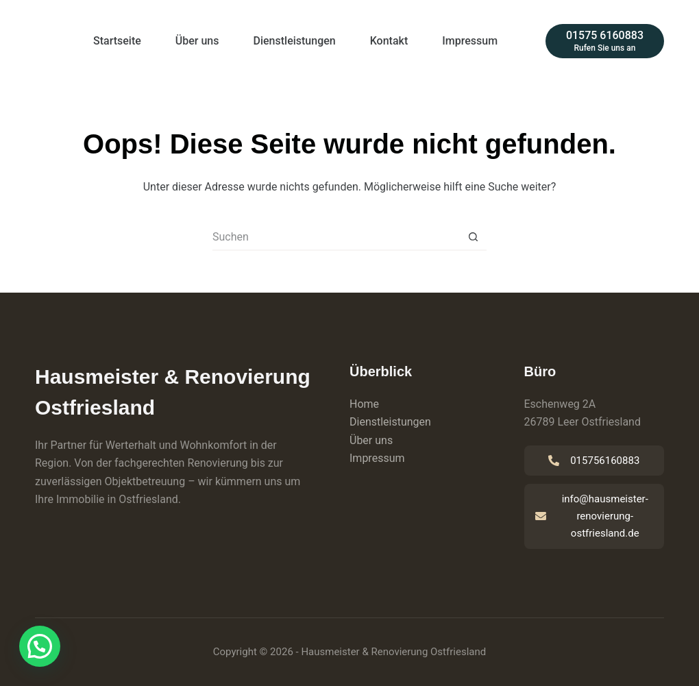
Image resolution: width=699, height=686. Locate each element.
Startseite (117, 40)
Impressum (470, 40)
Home (364, 404)
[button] (39, 646)
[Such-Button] (473, 237)
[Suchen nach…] (335, 237)
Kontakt (389, 40)
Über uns (197, 40)
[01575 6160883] (604, 41)
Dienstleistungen (295, 40)
